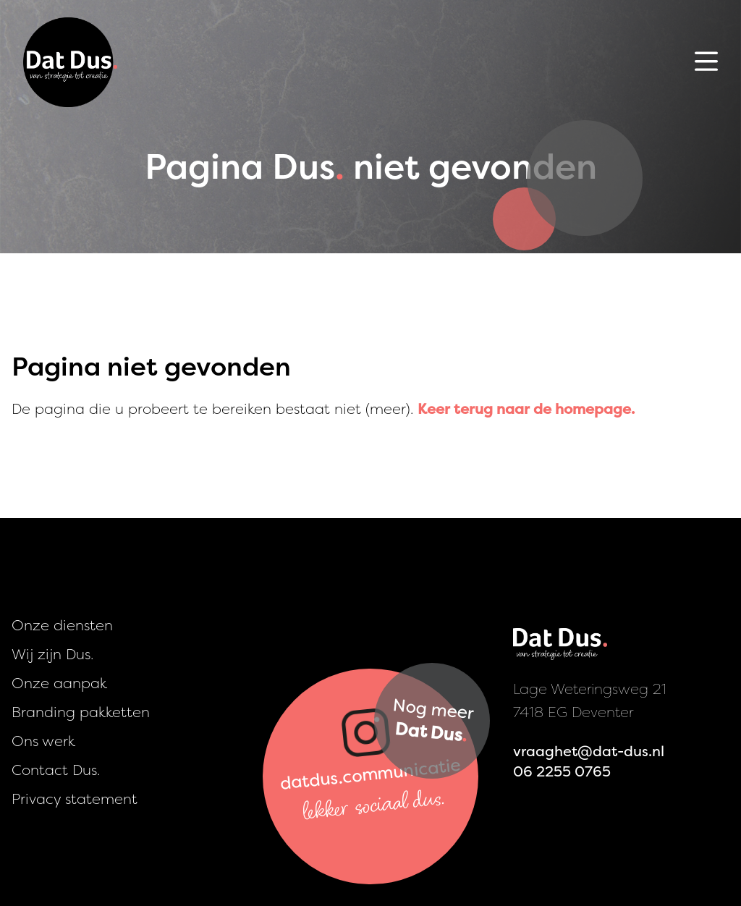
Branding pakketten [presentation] (81, 711)
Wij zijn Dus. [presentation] (52, 654)
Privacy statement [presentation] (74, 798)
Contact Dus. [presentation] (56, 769)
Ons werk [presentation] (43, 740)
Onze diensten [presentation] (62, 625)
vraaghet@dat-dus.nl (588, 751)
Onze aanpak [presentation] (59, 683)
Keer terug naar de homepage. (526, 408)
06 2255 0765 (562, 771)
